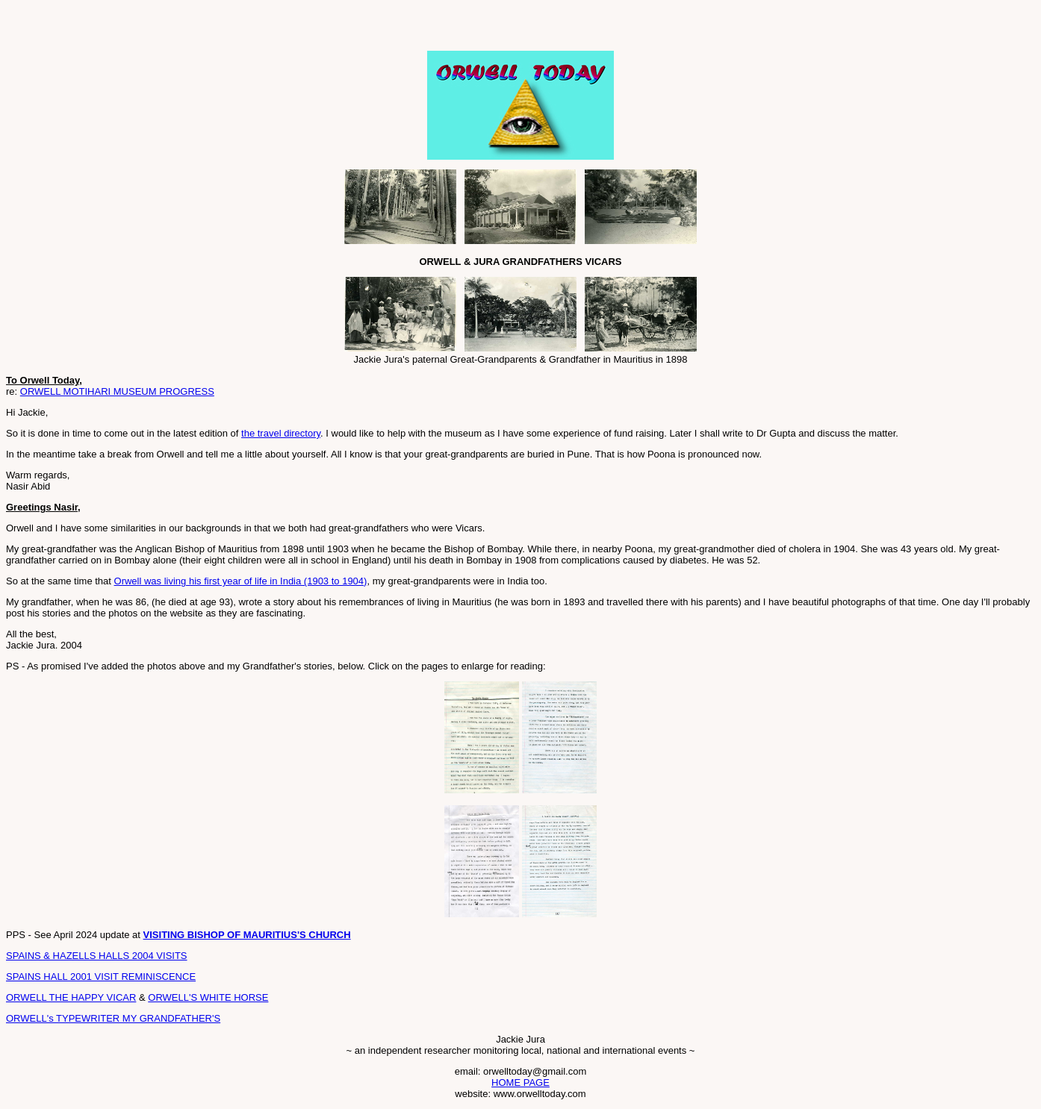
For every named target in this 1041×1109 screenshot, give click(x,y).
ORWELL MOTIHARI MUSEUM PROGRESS (117, 391)
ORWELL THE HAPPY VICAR (71, 997)
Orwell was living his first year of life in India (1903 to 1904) (240, 581)
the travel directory (280, 433)
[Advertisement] (180, 28)
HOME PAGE (520, 1082)
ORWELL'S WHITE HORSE (208, 997)
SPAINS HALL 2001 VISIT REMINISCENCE (101, 976)
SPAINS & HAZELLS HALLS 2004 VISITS (96, 955)
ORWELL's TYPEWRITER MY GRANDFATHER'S (113, 1018)
